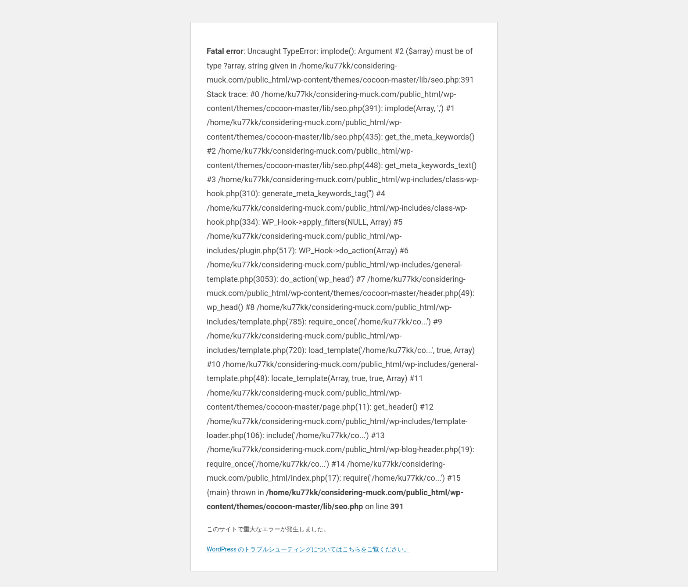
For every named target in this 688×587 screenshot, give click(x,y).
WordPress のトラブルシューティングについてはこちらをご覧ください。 (308, 549)
